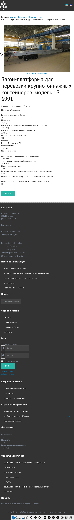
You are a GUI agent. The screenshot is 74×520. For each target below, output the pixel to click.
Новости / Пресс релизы (14, 288)
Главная (7, 318)
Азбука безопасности (13, 421)
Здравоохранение (11, 477)
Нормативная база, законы (15, 269)
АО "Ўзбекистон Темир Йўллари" (17, 416)
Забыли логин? (7, 371)
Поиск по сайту (10, 322)
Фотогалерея (9, 283)
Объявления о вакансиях (14, 398)
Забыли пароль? (7, 374)
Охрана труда (9, 468)
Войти (8, 366)
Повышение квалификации (15, 389)
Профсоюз (8, 492)
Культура (7, 482)
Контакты (8, 332)
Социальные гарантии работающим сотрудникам (24, 463)
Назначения (9, 393)
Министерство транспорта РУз (16, 411)
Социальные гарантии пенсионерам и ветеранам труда (26, 487)
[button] (2, 54)
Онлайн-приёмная (11, 327)
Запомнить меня (10, 361)
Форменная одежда (12, 472)
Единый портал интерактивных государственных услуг (27, 273)
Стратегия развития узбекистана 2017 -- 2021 (22, 278)
